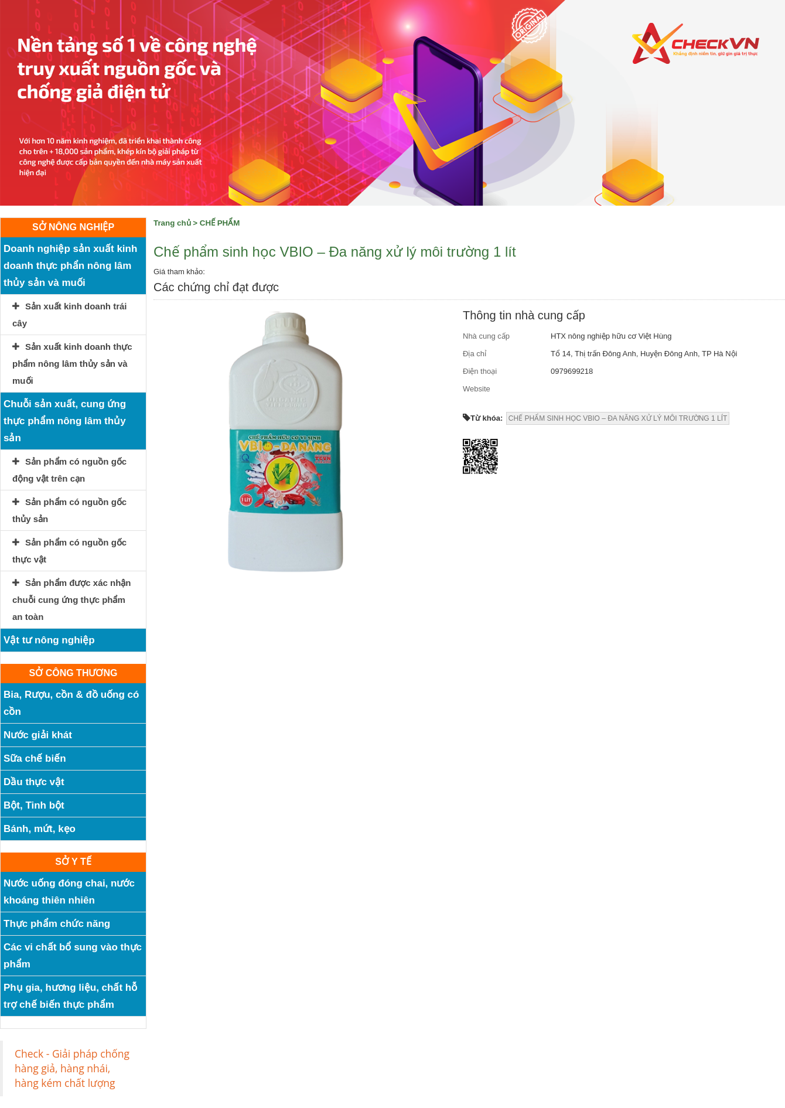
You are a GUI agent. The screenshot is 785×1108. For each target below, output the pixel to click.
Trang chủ (172, 223)
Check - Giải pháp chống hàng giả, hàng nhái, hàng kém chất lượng (72, 1068)
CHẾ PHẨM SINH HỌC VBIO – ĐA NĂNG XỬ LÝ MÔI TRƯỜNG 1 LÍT (618, 418)
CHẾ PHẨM (220, 223)
